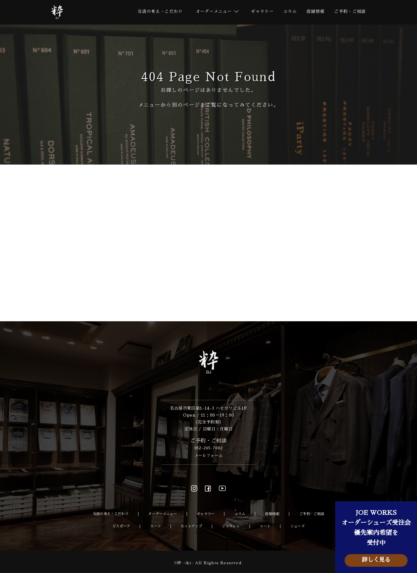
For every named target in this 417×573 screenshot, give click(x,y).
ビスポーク (120, 526)
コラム (286, 12)
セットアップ (191, 526)
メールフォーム (208, 456)
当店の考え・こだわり (149, 12)
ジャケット (233, 526)
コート (267, 526)
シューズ (299, 526)
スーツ (154, 526)
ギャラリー (257, 12)
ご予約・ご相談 (349, 12)
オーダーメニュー (164, 515)
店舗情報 (312, 12)
